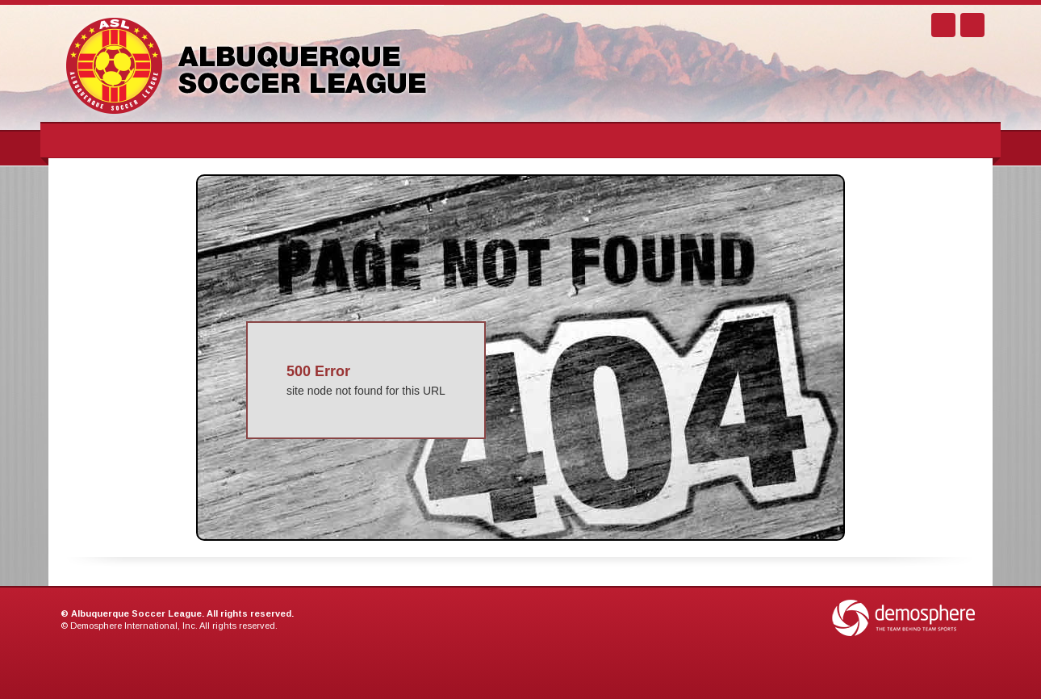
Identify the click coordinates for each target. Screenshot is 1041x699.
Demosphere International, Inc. (134, 625)
